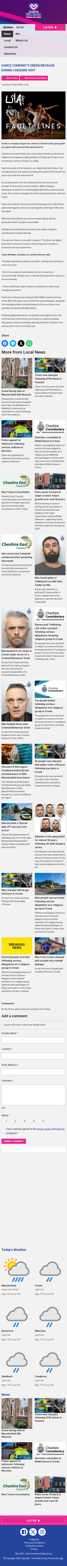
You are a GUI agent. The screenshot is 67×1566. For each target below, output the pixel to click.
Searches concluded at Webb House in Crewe (50, 431)
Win (18, 33)
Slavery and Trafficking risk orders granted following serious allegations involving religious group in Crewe (50, 624)
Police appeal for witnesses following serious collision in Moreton (17, 436)
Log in (6, 1025)
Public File (34, 1539)
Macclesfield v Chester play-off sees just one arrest (17, 817)
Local (7, 40)
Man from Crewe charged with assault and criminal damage (50, 951)
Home (7, 27)
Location (7, 1049)
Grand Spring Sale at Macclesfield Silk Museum (17, 377)
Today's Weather (14, 1250)
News (7, 33)
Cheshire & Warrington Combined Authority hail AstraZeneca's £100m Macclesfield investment (17, 761)
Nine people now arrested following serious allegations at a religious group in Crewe (50, 891)
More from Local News (35, 78)
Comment (7, 1080)
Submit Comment (14, 1141)
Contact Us (11, 47)
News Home (12, 78)
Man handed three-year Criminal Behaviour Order (17, 705)
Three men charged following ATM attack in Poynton (50, 371)
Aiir (61, 1558)
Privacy (34, 1549)
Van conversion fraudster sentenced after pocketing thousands (17, 548)
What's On (22, 40)
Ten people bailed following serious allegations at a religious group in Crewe (50, 697)
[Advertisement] (24, 1199)
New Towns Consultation (17, 483)
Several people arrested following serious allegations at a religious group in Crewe (17, 953)
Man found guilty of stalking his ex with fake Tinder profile (50, 560)
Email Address (10, 1064)
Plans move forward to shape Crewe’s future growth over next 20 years (50, 487)
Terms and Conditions (34, 1543)
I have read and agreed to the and (35, 1130)
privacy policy (44, 1128)
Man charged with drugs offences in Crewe (17, 884)
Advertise (10, 53)
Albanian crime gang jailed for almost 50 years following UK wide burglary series (50, 826)
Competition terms (34, 1546)
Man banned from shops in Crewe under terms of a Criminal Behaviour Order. (17, 633)
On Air (20, 27)
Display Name (10, 1033)
